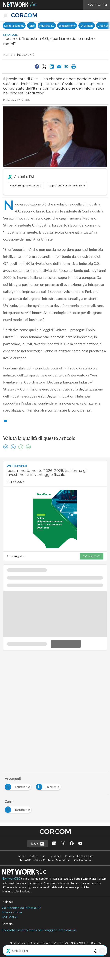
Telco (31, 25)
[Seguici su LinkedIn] (54, 843)
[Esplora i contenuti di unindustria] (49, 785)
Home (7, 55)
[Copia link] (66, 66)
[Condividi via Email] (59, 66)
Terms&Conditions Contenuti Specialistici (45, 860)
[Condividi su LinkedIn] (52, 66)
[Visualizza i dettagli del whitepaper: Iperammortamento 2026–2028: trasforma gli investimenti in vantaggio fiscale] (55, 474)
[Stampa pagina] (73, 66)
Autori (33, 856)
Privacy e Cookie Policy (79, 856)
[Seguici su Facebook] (71, 843)
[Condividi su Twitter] (44, 66)
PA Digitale (86, 25)
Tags (44, 856)
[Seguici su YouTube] (80, 843)
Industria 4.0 (46, 25)
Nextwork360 (11, 878)
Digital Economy (14, 25)
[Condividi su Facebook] (37, 66)
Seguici (37, 844)
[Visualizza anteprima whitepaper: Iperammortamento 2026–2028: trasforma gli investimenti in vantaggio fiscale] (55, 519)
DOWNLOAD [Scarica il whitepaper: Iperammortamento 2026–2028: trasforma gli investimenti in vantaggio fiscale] (91, 556)
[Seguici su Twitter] (63, 843)
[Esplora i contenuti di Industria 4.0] (19, 808)
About (22, 856)
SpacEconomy (67, 25)
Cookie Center (83, 860)
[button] (5, 15)
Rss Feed (55, 856)
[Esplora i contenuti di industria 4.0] (19, 785)
